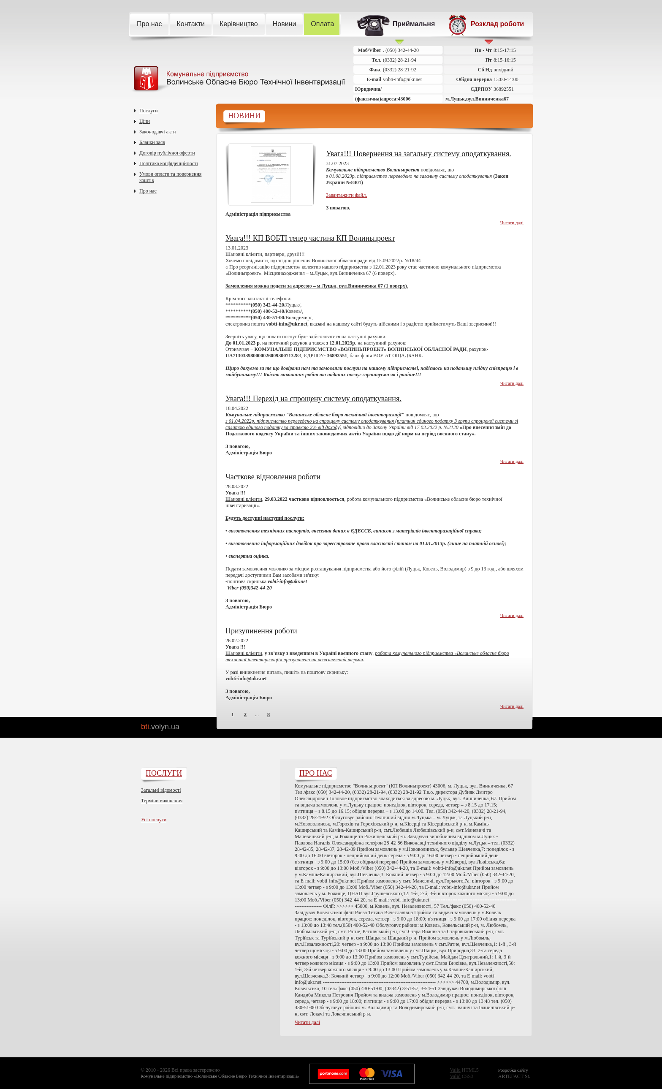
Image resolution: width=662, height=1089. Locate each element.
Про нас (152, 24)
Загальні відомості (161, 790)
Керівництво (242, 24)
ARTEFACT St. (514, 1073)
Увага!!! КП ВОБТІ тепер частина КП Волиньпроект (310, 238)
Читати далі (512, 222)
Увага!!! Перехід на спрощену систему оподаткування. (313, 398)
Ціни (144, 121)
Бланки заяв (152, 142)
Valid (455, 1070)
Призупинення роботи (261, 631)
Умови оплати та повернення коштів (170, 177)
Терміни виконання (161, 801)
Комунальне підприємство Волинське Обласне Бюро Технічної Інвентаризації (237, 79)
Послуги (148, 111)
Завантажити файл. (346, 195)
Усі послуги (153, 820)
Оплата (326, 24)
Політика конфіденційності (168, 163)
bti (160, 726)
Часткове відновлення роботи (272, 477)
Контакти (194, 24)
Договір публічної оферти (167, 153)
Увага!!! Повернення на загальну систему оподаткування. (418, 153)
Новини (288, 24)
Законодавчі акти (157, 132)
